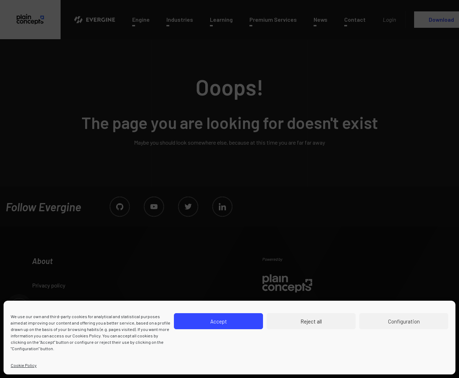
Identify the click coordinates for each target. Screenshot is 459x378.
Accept (218, 321)
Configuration (404, 321)
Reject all (311, 321)
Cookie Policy (24, 365)
